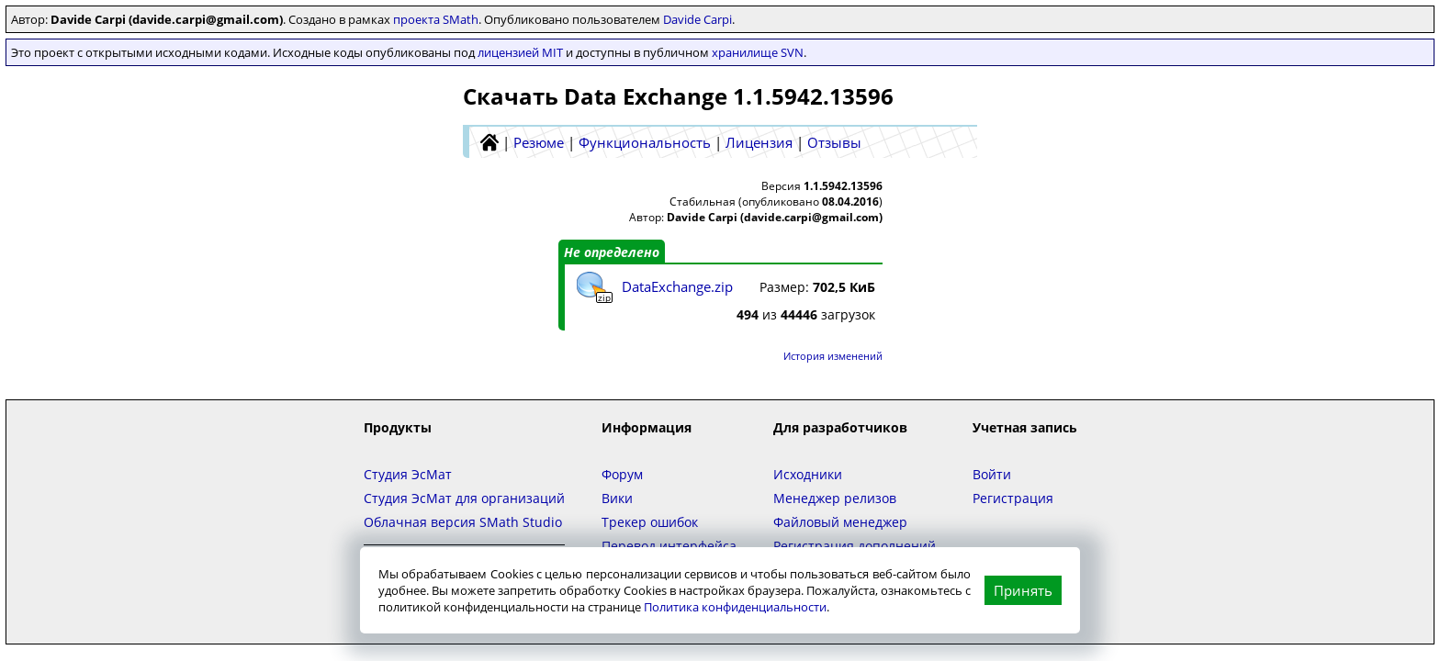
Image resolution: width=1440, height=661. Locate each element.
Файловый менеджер (840, 522)
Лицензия (759, 142)
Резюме (538, 142)
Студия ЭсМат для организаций (464, 498)
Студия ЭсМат (408, 474)
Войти (992, 474)
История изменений (833, 356)
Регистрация (1013, 498)
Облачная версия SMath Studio (463, 522)
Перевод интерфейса (669, 546)
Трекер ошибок (650, 522)
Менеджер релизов (834, 498)
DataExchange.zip (677, 286)
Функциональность (645, 142)
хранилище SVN (758, 52)
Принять (1023, 590)
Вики (617, 498)
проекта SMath (435, 19)
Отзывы (834, 142)
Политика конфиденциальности (735, 607)
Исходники (807, 474)
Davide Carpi (697, 19)
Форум (622, 474)
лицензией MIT (520, 52)
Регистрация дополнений (854, 546)
